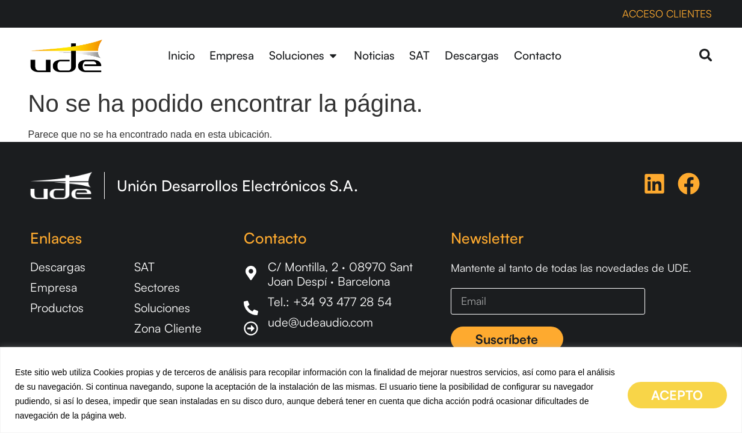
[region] (371, 390)
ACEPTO (669, 393)
